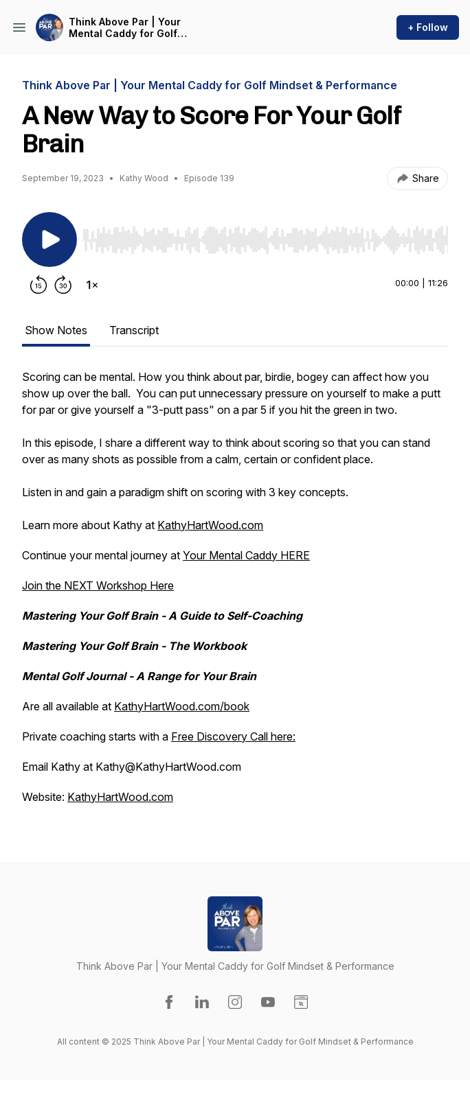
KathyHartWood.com (210, 525)
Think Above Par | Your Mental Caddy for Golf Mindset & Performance (126, 28)
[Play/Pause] (49, 239)
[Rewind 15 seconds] (38, 284)
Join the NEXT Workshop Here (98, 585)
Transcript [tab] (134, 330)
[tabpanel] (235, 594)
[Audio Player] (265, 236)
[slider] (265, 240)
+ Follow (427, 27)
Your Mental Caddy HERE (246, 555)
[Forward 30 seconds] (63, 284)
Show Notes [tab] (56, 330)
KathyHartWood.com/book (181, 706)
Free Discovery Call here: (233, 736)
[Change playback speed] (92, 284)
